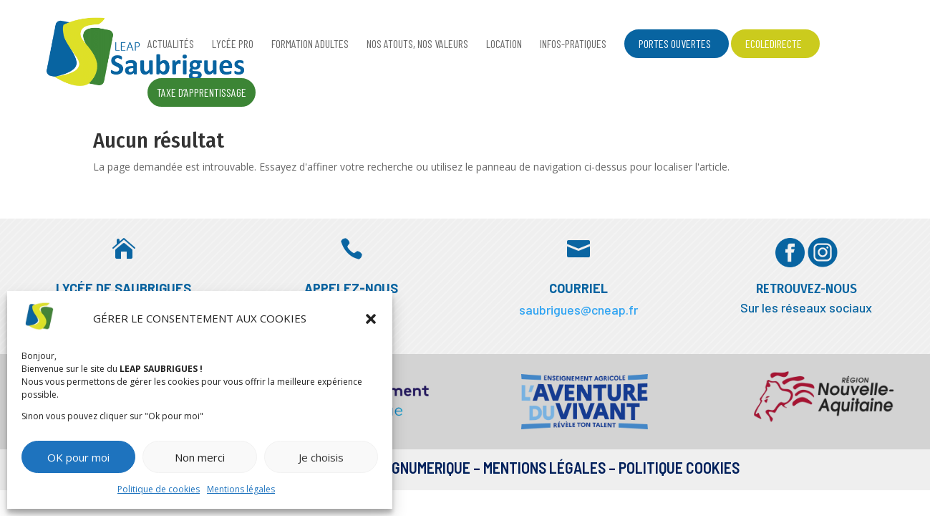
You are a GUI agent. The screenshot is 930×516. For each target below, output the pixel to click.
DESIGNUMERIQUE (415, 467)
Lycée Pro (232, 44)
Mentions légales (241, 489)
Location (504, 44)
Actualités (170, 44)
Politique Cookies (679, 467)
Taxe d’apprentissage (201, 92)
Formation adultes (310, 44)
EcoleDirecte (773, 43)
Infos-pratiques (573, 44)
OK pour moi (78, 457)
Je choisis (321, 457)
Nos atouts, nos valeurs (417, 44)
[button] (371, 319)
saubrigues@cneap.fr (578, 309)
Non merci (200, 457)
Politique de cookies (158, 489)
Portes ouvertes (675, 43)
